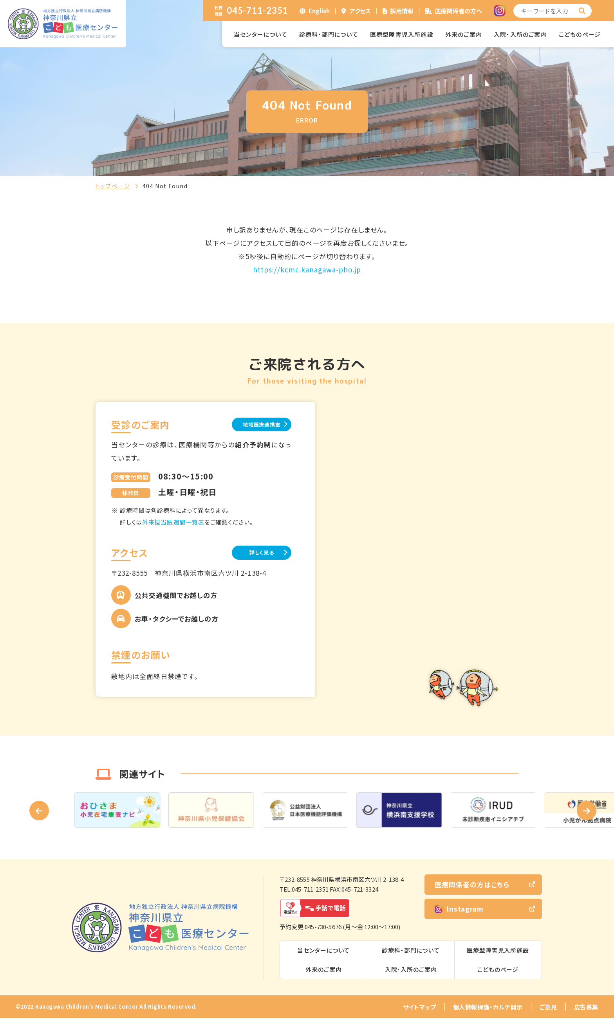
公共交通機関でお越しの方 (176, 597)
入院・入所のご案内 (520, 34)
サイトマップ (419, 1009)
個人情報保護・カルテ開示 (488, 1009)
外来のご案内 (463, 34)
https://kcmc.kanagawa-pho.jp (307, 269)
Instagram (459, 910)
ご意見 (548, 1009)
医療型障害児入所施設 (401, 34)
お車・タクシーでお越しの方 (177, 620)
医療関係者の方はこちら (472, 886)
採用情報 (402, 11)
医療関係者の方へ (458, 11)
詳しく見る (252, 554)
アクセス (360, 11)
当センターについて (260, 34)
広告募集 (586, 1009)
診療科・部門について (328, 34)
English (319, 11)
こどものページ (580, 34)
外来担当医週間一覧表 (173, 523)
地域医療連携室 (252, 425)
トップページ (113, 186)
